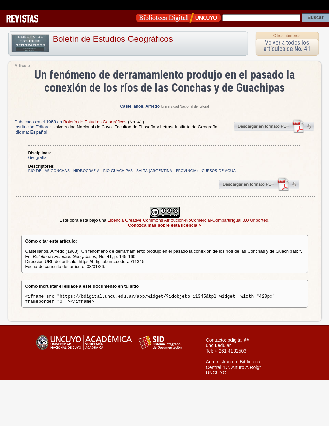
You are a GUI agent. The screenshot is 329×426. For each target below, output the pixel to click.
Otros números (286, 35)
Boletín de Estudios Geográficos (113, 38)
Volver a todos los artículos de (287, 45)
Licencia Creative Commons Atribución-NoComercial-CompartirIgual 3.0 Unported (188, 220)
